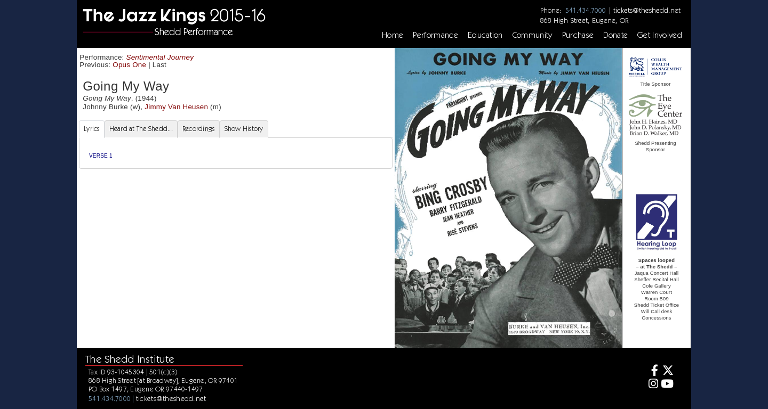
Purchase (578, 35)
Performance (435, 35)
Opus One (129, 65)
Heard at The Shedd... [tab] (141, 129)
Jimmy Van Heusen (176, 107)
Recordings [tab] (198, 129)
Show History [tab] (244, 129)
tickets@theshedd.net (647, 10)
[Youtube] (667, 384)
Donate (615, 35)
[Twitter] (667, 371)
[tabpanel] (235, 153)
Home (392, 35)
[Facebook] (652, 371)
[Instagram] (652, 384)
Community (533, 35)
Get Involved (659, 35)
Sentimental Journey (160, 57)
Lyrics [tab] (92, 129)
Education (485, 35)
